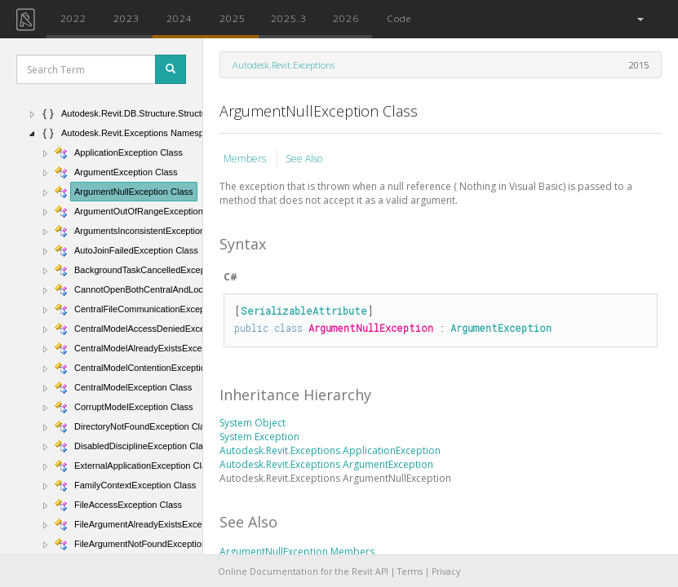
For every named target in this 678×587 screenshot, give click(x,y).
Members (246, 159)
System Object (252, 423)
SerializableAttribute (304, 310)
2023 (126, 17)
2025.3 (289, 17)
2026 (346, 17)
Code (399, 17)
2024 (179, 17)
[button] (639, 19)
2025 (232, 17)
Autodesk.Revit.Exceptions (284, 65)
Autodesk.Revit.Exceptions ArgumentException (326, 464)
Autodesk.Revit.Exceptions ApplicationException (330, 450)
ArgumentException (501, 327)
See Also (304, 159)
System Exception (259, 437)
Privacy (446, 571)
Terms (410, 571)
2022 (73, 17)
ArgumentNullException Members (296, 551)
